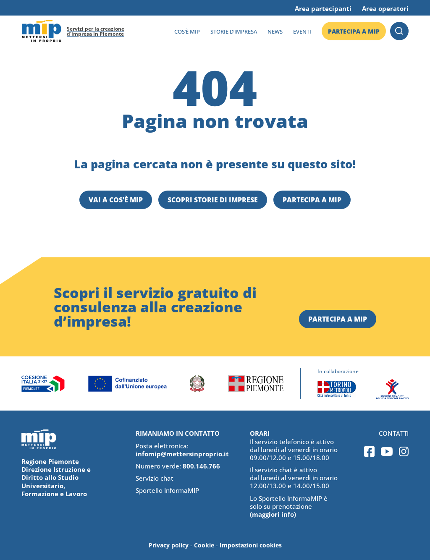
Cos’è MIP (187, 31)
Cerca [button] (399, 31)
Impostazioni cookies (251, 545)
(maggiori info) (273, 514)
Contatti (394, 433)
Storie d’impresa (233, 31)
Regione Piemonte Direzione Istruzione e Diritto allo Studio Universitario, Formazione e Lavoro (56, 477)
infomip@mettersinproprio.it (182, 454)
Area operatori (385, 8)
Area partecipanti (323, 8)
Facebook (369, 451)
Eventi (302, 31)
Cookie (204, 545)
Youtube (387, 451)
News (275, 31)
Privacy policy (169, 545)
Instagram (404, 451)
